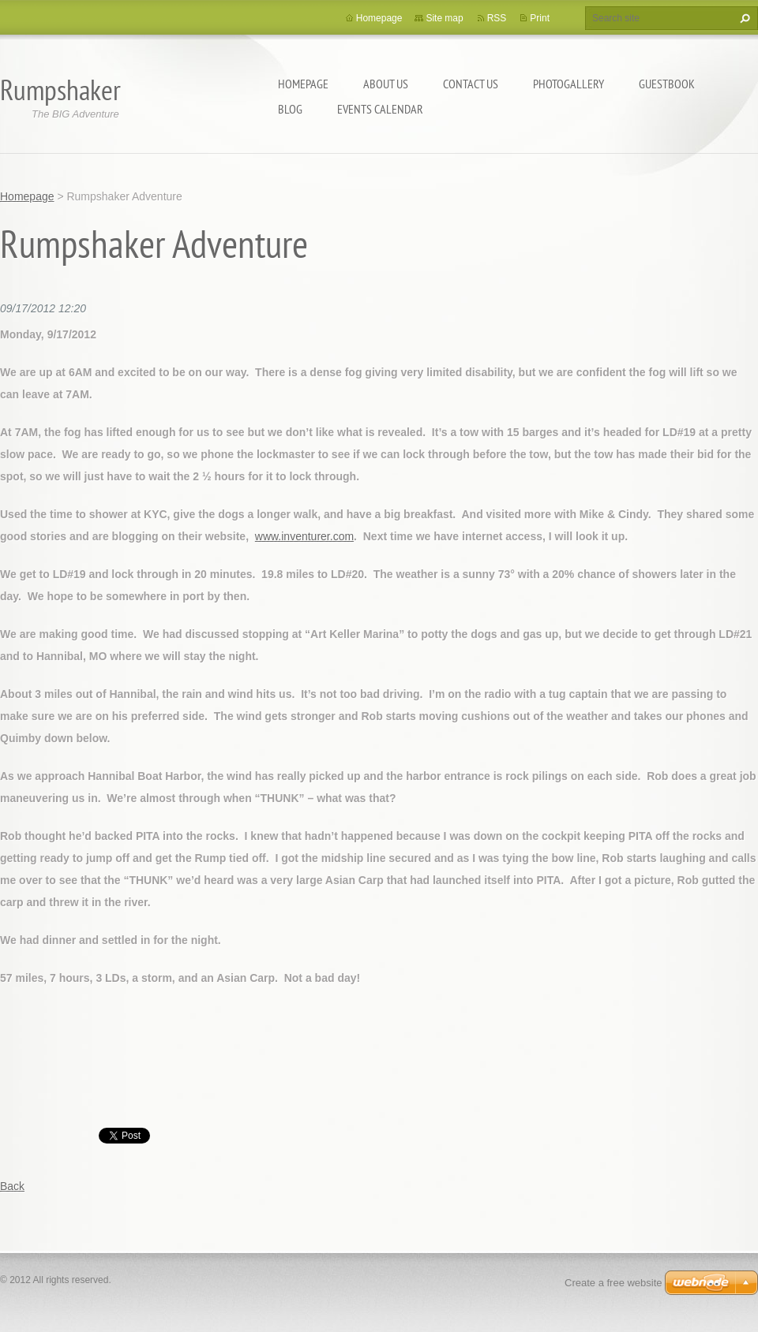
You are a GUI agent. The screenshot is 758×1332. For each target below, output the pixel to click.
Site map (444, 18)
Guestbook (667, 83)
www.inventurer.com (304, 536)
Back (12, 1186)
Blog (290, 109)
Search (743, 18)
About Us (385, 83)
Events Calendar (380, 109)
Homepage (303, 83)
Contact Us (470, 83)
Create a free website (613, 1283)
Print (540, 18)
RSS (497, 18)
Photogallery (568, 83)
